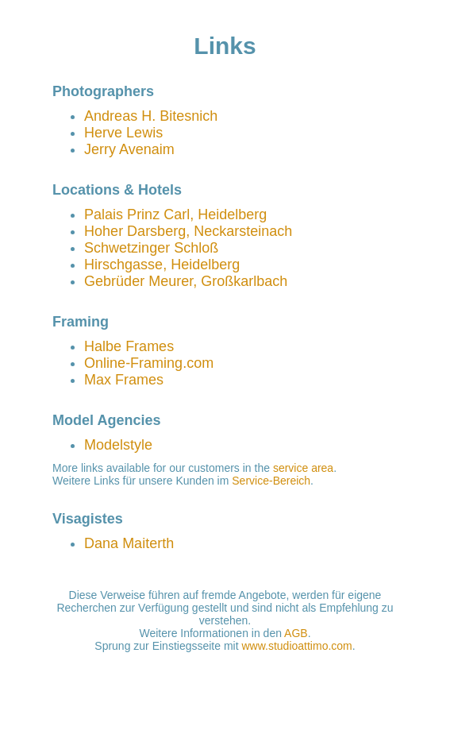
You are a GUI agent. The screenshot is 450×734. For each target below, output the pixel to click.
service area (303, 468)
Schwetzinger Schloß (151, 248)
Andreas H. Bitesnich (150, 116)
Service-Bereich (271, 480)
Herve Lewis (123, 133)
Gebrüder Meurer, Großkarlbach (185, 281)
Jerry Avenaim (129, 149)
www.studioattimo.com (297, 645)
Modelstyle (118, 445)
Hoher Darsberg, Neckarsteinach (188, 231)
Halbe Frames (129, 346)
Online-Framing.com (148, 363)
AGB (296, 633)
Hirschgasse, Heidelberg (162, 264)
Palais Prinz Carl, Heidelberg (175, 214)
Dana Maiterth (129, 543)
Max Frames (123, 380)
